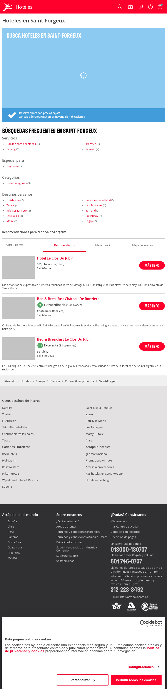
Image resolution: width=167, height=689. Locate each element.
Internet (90, 149)
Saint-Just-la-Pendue (99, 408)
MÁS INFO (152, 265)
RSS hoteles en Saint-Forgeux (104, 473)
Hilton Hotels (10, 473)
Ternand (91, 210)
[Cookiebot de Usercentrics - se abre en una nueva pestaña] (143, 623)
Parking (11, 149)
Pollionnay (92, 215)
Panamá (13, 537)
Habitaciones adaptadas (21, 144)
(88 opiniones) (67, 345)
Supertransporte (67, 556)
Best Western (10, 467)
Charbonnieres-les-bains (17, 434)
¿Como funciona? (97, 454)
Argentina (14, 553)
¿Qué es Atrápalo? (68, 521)
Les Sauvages (94, 205)
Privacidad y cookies (69, 542)
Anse (89, 440)
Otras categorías (17, 183)
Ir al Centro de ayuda (124, 526)
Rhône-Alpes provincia (79, 381)
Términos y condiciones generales (78, 532)
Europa (40, 381)
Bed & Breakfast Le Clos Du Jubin (64, 339)
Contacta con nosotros (125, 532)
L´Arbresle (13, 200)
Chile (11, 526)
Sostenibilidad (65, 561)
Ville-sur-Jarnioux (17, 210)
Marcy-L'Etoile (95, 434)
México (12, 558)
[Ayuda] (150, 6)
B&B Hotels (9, 454)
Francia (55, 381)
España (12, 521)
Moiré (10, 221)
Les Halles (13, 215)
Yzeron (90, 414)
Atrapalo (9, 381)
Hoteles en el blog (97, 480)
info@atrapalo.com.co (134, 597)
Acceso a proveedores (100, 467)
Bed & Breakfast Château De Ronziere (68, 299)
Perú (11, 532)
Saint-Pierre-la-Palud (98, 200)
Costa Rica (14, 542)
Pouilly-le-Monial (96, 421)
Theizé (6, 414)
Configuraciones (141, 667)
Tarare (11, 205)
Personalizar (82, 680)
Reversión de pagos (123, 537)
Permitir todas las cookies (136, 680)
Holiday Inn (9, 460)
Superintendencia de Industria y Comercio (77, 548)
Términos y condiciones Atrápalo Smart (81, 537)
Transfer (91, 144)
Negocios (12, 166)
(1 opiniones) (74, 305)
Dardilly (7, 408)
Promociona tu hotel (99, 460)
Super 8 (7, 487)
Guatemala (15, 547)
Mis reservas (119, 521)
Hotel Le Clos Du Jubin (55, 258)
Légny (89, 221)
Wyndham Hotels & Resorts (20, 480)
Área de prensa (66, 526)
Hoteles (26, 381)
